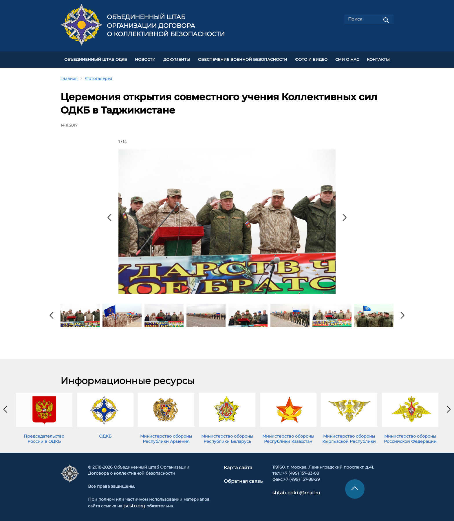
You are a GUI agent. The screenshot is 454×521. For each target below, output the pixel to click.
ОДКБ (105, 433)
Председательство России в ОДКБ (44, 436)
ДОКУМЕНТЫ (176, 58)
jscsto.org (133, 503)
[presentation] (109, 215)
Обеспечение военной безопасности (242, 58)
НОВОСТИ (145, 58)
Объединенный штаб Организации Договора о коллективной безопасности (166, 25)
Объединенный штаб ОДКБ (95, 58)
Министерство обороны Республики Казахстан (288, 436)
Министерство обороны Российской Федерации (410, 436)
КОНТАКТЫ (378, 58)
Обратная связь (242, 478)
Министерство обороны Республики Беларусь (227, 436)
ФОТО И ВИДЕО (311, 58)
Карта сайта (239, 465)
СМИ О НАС (347, 58)
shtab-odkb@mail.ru (291, 490)
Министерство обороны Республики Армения (166, 436)
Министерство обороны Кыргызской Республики (349, 436)
